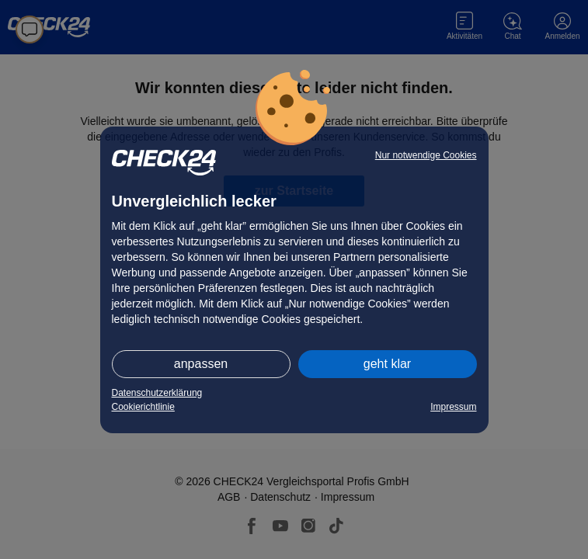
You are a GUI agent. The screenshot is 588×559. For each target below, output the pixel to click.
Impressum (453, 406)
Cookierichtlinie (143, 406)
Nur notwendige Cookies (426, 155)
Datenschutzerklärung (157, 392)
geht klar (387, 363)
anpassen (201, 363)
